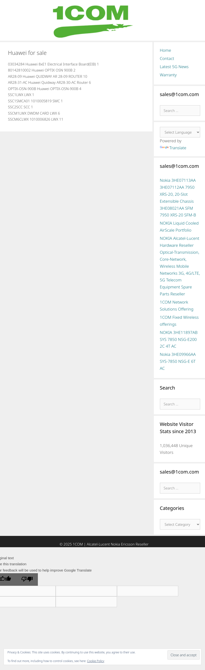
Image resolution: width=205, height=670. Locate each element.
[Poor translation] (27, 579)
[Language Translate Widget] (180, 132)
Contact (167, 58)
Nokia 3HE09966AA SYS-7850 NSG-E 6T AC (178, 361)
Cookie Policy (95, 661)
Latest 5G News (174, 66)
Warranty (168, 75)
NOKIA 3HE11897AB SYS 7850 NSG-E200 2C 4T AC (179, 339)
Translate (173, 147)
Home (165, 50)
